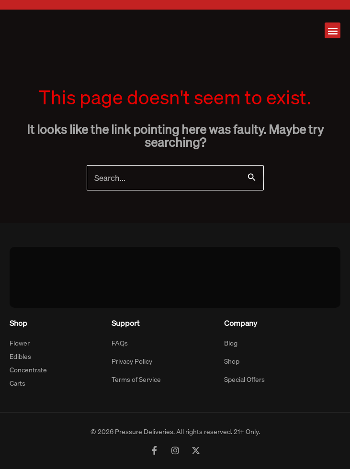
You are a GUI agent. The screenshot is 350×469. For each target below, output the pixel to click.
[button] (332, 30)
